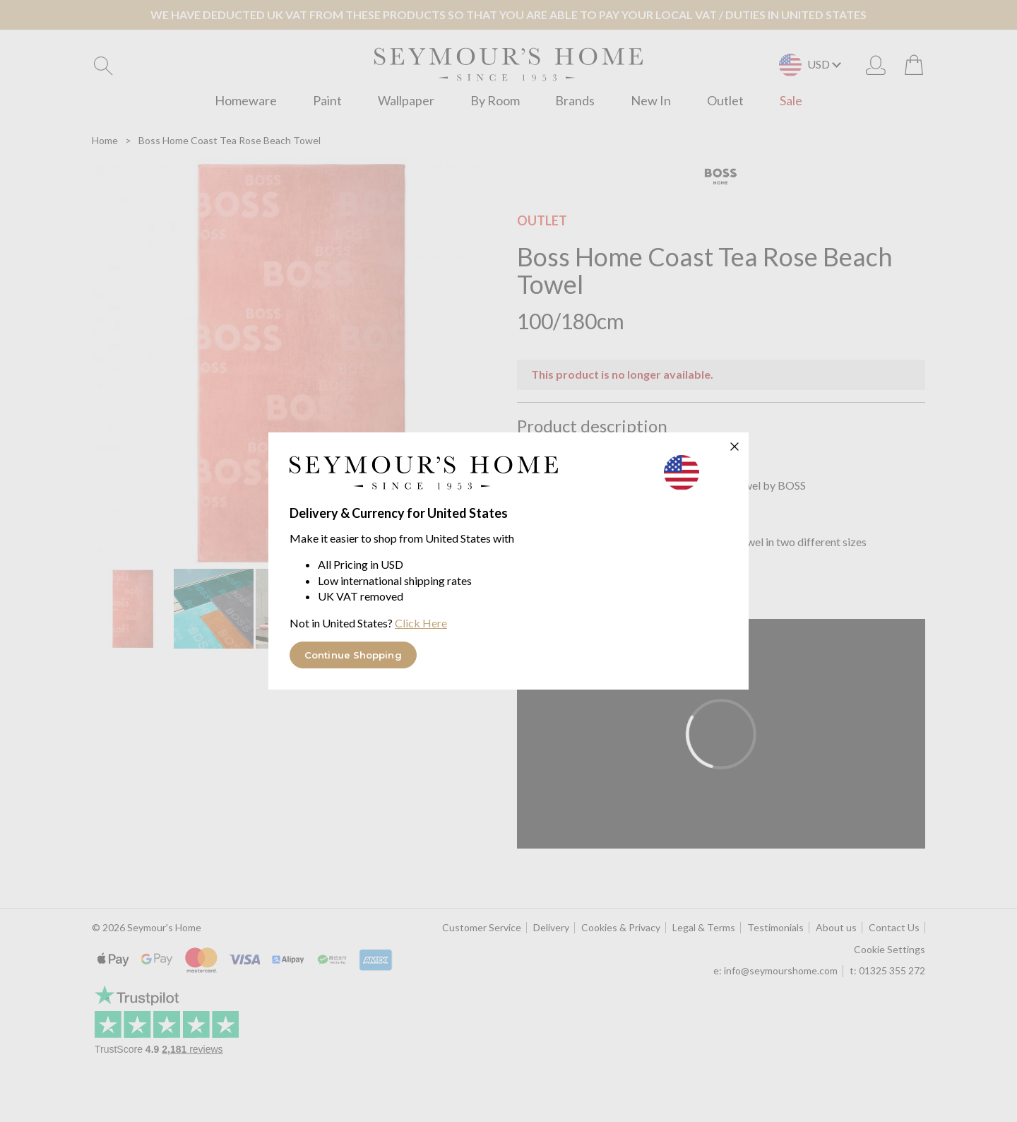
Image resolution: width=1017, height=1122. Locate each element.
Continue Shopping (353, 655)
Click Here (421, 623)
